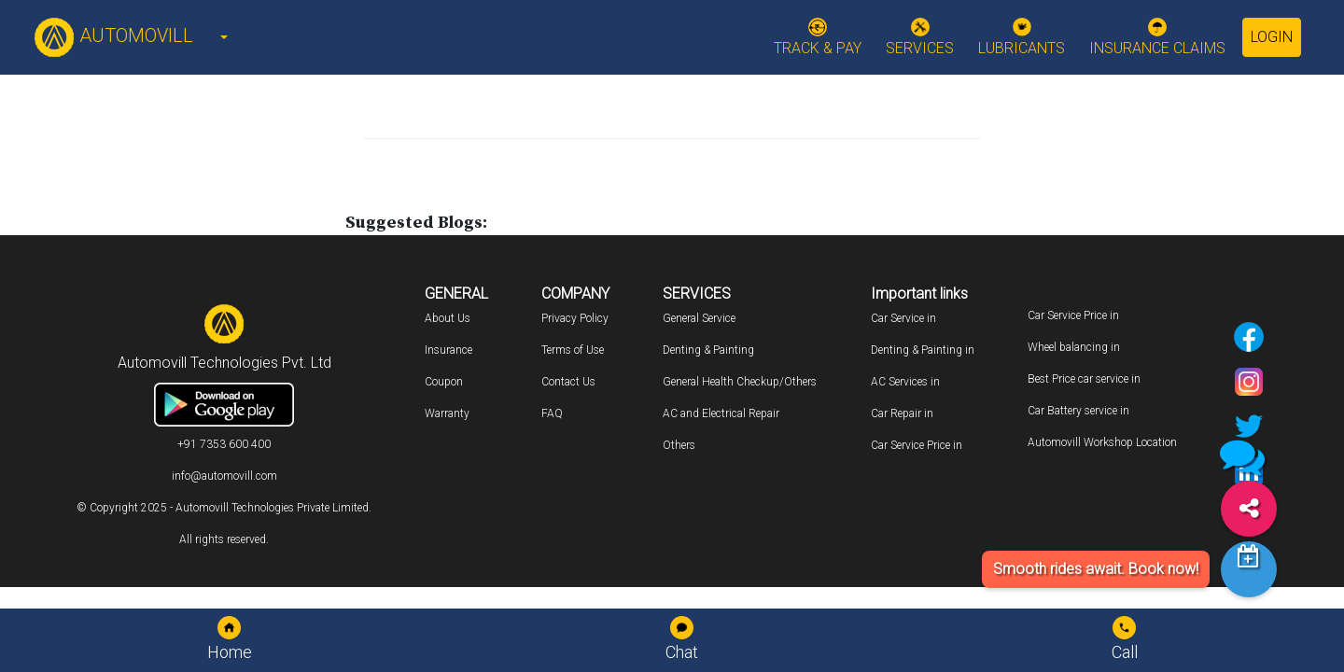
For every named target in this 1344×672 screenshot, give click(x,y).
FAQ (552, 413)
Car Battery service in (1078, 410)
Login (1272, 37)
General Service (699, 318)
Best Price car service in (1084, 378)
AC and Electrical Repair (721, 413)
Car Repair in (902, 413)
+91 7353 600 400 (224, 444)
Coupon (444, 381)
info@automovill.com (224, 476)
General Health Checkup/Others (740, 381)
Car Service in (903, 318)
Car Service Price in (916, 445)
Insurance (448, 350)
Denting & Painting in (922, 350)
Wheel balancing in (1074, 347)
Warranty (447, 413)
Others (679, 445)
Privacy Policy (575, 318)
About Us (447, 318)
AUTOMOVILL (113, 35)
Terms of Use (572, 350)
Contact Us (568, 381)
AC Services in (905, 381)
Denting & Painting (708, 350)
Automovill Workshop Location (1102, 442)
